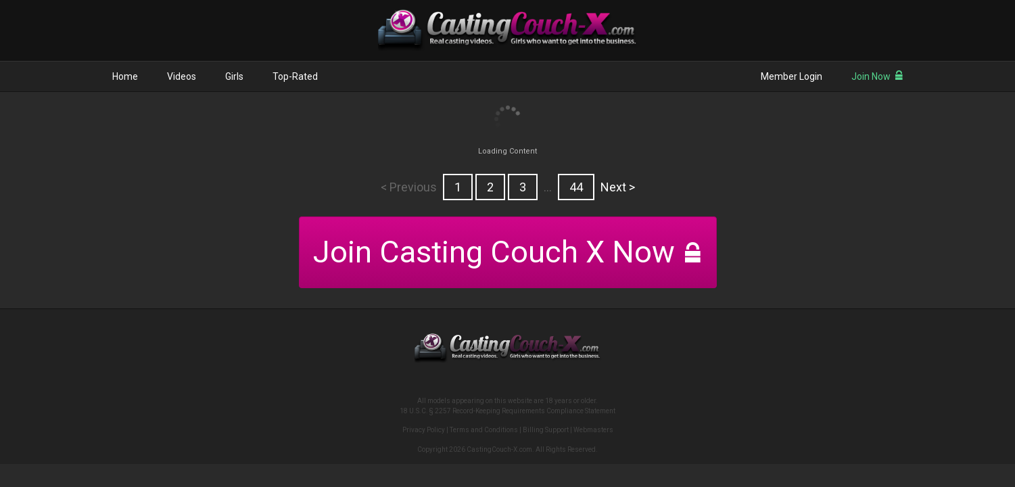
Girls (234, 76)
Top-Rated (295, 76)
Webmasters (593, 430)
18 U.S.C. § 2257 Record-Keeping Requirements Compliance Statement (507, 411)
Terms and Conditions (484, 430)
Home (125, 76)
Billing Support (546, 430)
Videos (181, 76)
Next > (617, 187)
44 (576, 187)
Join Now (877, 76)
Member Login (791, 76)
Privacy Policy (423, 430)
